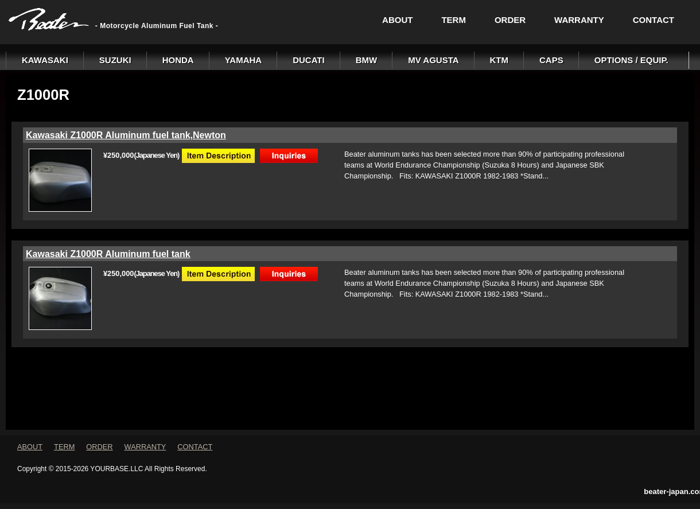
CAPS (551, 60)
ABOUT (397, 20)
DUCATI (309, 60)
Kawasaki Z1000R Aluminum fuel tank (108, 254)
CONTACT (653, 20)
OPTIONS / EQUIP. (631, 60)
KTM (499, 60)
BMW (367, 60)
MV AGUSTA (433, 60)
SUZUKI (115, 60)
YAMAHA (243, 60)
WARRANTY (579, 20)
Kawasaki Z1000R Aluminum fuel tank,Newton (126, 135)
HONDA (178, 60)
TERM (453, 20)
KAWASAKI (45, 60)
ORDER (510, 20)
